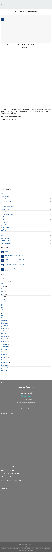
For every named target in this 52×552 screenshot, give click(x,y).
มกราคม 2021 (4, 328)
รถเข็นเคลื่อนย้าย (5, 299)
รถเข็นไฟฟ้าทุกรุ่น (5, 209)
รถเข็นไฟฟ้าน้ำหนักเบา (6, 212)
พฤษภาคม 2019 (4, 362)
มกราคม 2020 (4, 341)
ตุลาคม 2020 (4, 333)
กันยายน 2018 (4, 370)
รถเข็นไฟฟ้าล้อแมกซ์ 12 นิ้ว (7, 214)
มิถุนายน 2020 (4, 336)
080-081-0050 (10, 172)
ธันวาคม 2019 (4, 344)
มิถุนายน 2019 (4, 360)
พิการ (2, 297)
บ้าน (2, 289)
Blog (26, 546)
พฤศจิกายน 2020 (5, 331)
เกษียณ (2, 310)
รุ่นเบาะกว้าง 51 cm (5, 219)
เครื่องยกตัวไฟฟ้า (5, 227)
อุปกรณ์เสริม (3, 225)
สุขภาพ (2, 304)
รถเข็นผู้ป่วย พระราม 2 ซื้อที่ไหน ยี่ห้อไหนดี (14, 268)
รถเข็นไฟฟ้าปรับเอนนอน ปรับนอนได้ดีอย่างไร (14, 260)
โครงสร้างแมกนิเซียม (5, 240)
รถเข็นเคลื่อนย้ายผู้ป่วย (6, 201)
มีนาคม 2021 (4, 323)
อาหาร (2, 307)
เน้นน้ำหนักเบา (4, 233)
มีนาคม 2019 (4, 365)
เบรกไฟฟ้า (3, 235)
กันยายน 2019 (4, 352)
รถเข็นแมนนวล (4, 204)
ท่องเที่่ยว (3, 286)
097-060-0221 (10, 169)
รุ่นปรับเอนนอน (4, 217)
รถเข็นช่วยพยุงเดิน (5, 196)
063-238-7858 (15, 176)
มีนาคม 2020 (4, 339)
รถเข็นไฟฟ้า (3, 302)
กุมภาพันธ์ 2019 (4, 367)
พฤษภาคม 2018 (4, 373)
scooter (3, 193)
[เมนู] (2, 4)
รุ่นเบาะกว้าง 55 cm (5, 222)
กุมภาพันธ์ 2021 (4, 325)
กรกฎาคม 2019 (4, 357)
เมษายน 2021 (4, 320)
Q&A (2, 278)
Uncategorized (4, 281)
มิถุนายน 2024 (4, 318)
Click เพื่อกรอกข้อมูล (12, 179)
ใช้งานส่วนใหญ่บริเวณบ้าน (6, 243)
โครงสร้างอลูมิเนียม (5, 238)
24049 (6, 251)
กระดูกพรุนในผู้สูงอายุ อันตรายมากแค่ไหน (14, 255)
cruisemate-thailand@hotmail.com (14, 182)
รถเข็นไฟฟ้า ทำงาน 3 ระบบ (7, 206)
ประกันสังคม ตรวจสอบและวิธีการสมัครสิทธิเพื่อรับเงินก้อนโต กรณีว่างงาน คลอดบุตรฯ (26, 45)
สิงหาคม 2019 (4, 354)
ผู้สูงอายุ (3, 294)
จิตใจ (2, 283)
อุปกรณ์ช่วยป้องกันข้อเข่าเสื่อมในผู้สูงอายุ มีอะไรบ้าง (16, 264)
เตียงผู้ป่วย (3, 230)
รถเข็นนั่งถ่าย (4, 198)
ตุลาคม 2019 (4, 349)
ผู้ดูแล (2, 291)
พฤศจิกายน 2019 (5, 346)
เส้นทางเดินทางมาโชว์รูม (26, 396)
